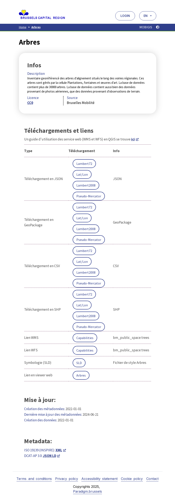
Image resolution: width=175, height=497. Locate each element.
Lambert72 (84, 163)
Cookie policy (132, 479)
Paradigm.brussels (87, 491)
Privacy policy (66, 479)
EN (146, 16)
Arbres (36, 27)
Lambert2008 (86, 185)
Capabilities (84, 338)
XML (59, 450)
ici (133, 139)
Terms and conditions (34, 479)
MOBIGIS (149, 27)
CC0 (30, 102)
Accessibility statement (99, 479)
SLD (79, 363)
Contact (152, 479)
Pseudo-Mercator (88, 196)
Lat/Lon (82, 174)
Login (125, 16)
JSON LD (49, 455)
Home (22, 27)
